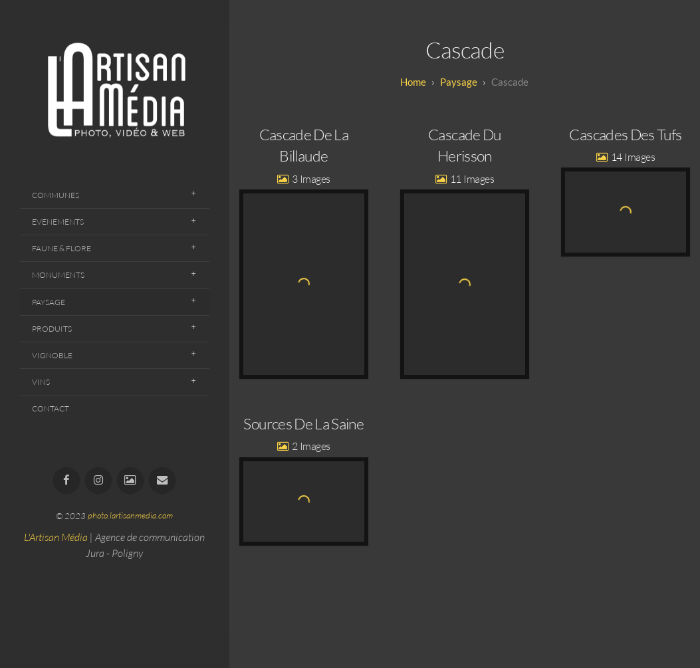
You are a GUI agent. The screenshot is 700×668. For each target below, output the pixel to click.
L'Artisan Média (56, 537)
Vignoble (52, 355)
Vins (41, 382)
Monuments (58, 275)
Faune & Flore (61, 248)
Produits (52, 329)
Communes (55, 195)
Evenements (58, 222)
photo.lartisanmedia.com (130, 515)
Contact (50, 408)
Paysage (48, 302)
